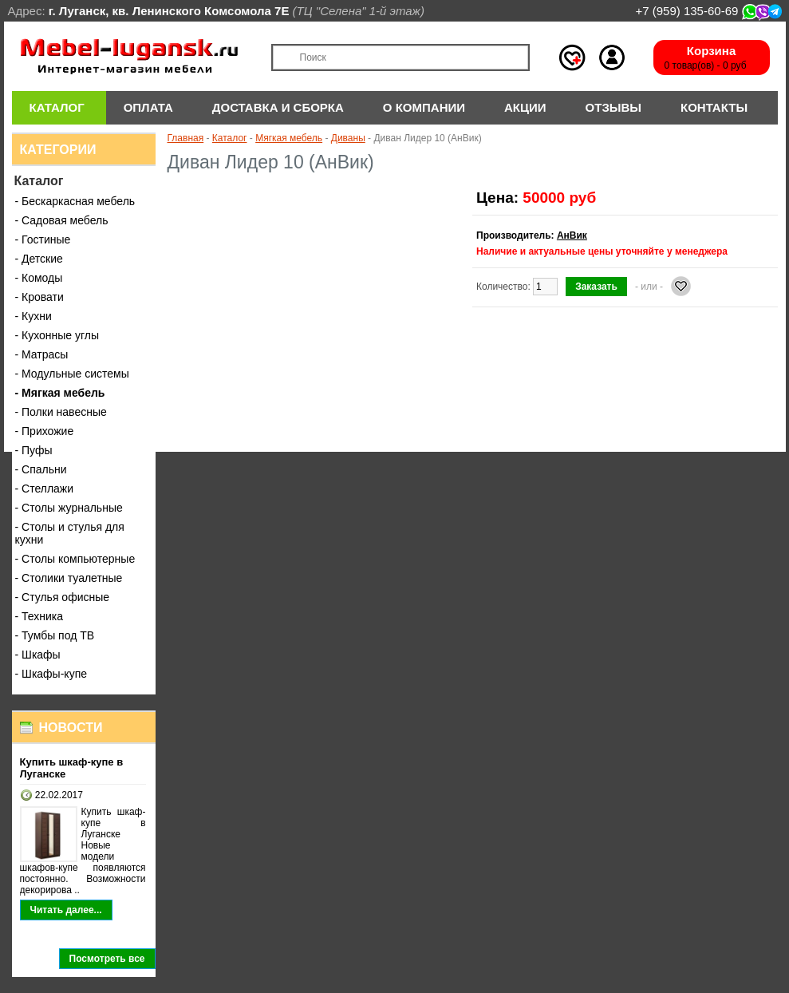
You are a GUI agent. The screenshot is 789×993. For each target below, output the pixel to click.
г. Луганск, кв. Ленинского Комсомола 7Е (169, 11)
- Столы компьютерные (75, 558)
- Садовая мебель (61, 220)
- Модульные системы (72, 373)
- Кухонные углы (57, 335)
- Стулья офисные (62, 597)
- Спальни (41, 469)
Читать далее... (66, 910)
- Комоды (39, 277)
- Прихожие (44, 431)
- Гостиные (43, 239)
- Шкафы (38, 654)
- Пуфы (34, 450)
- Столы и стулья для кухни (69, 533)
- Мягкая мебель (60, 392)
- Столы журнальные (69, 507)
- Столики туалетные (69, 578)
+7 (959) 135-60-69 (708, 11)
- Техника (39, 616)
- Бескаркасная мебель (75, 201)
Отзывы (613, 107)
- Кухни (33, 316)
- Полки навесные (61, 412)
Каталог (57, 107)
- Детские (39, 258)
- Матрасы (42, 354)
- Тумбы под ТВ (55, 635)
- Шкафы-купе (51, 673)
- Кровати (39, 297)
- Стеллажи (44, 488)
